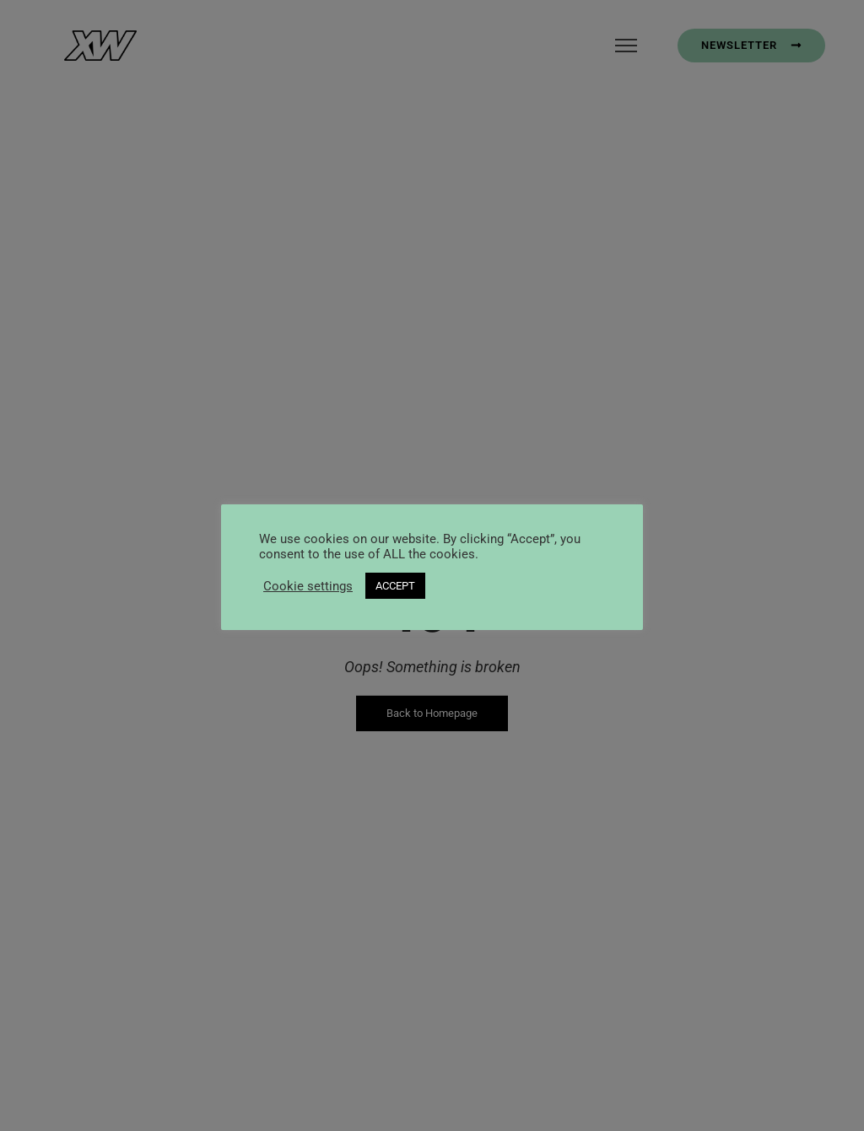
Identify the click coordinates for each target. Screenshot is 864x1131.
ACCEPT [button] (395, 585)
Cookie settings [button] (308, 586)
